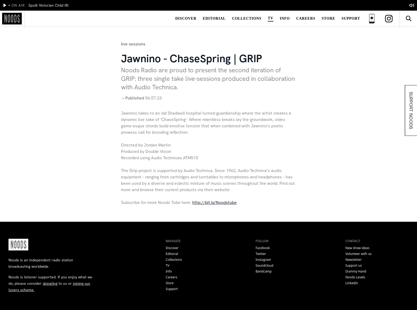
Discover (186, 18)
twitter (261, 254)
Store (328, 18)
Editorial (214, 18)
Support (350, 18)
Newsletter (353, 259)
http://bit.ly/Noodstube (214, 202)
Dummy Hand (355, 271)
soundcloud (264, 265)
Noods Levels (355, 277)
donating (50, 283)
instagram (263, 259)
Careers (305, 18)
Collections (246, 18)
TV (270, 18)
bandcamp (264, 271)
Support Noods (411, 110)
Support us (353, 265)
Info (285, 18)
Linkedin (351, 283)
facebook (263, 248)
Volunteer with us (358, 254)
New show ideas (357, 248)
